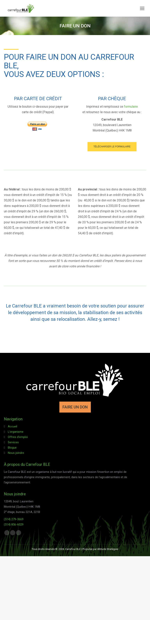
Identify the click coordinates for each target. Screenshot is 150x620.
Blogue (12, 447)
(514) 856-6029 (13, 524)
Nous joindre (16, 453)
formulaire (131, 106)
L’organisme (15, 431)
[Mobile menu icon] (142, 8)
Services (13, 442)
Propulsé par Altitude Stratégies (100, 549)
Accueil (12, 426)
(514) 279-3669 (13, 519)
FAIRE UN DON (75, 407)
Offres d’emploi (18, 437)
